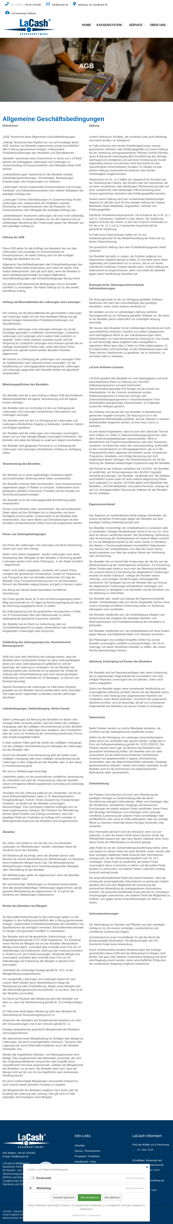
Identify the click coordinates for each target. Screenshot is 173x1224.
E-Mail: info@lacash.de (16, 1156)
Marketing (43, 1188)
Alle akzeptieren (89, 1197)
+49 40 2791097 (33, 4)
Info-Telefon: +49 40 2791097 (19, 1152)
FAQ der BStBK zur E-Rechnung (150, 1144)
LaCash (73, 74)
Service (136, 25)
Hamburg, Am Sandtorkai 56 (93, 4)
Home (86, 25)
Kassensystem (110, 25)
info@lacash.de (60, 4)
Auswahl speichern (64, 1197)
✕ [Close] (147, 1167)
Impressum (95, 1215)
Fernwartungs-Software (24, 13)
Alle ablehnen (112, 1197)
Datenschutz (79, 1215)
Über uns (159, 25)
